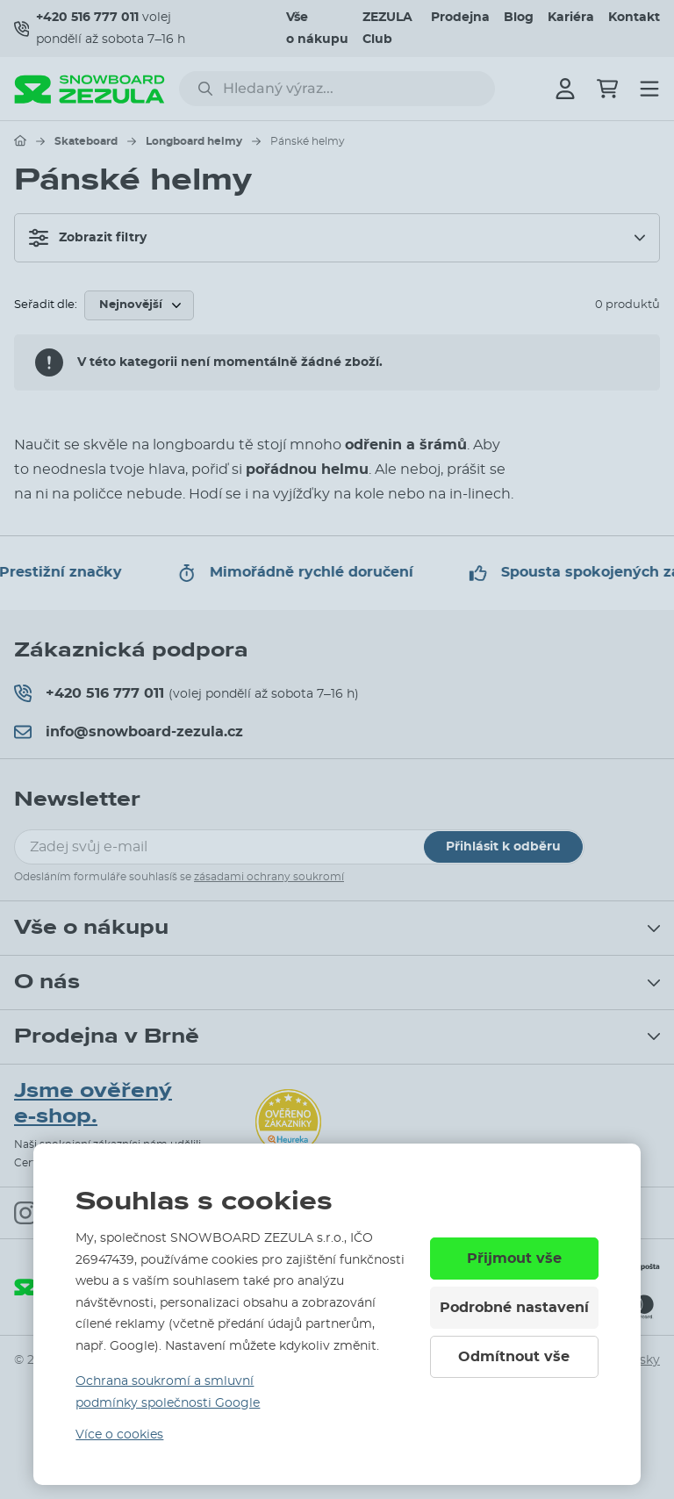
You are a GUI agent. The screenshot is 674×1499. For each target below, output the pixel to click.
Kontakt (634, 17)
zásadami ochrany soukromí (269, 876)
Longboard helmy (194, 141)
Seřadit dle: (45, 305)
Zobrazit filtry (88, 237)
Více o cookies (119, 1435)
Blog (519, 17)
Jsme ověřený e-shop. (93, 1104)
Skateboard (86, 141)
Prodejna (460, 17)
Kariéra (571, 17)
